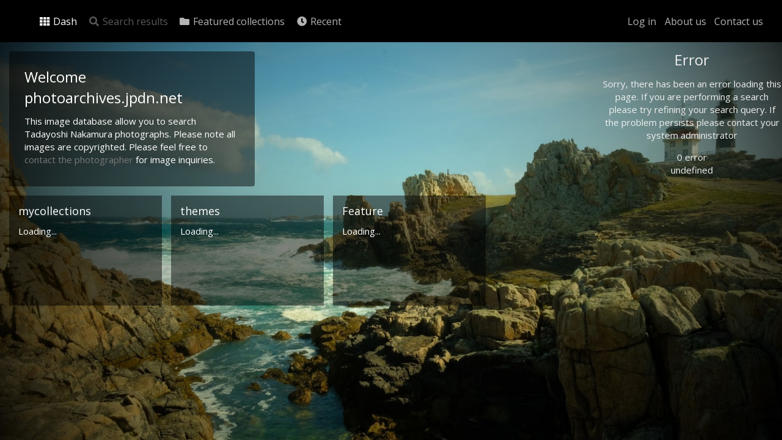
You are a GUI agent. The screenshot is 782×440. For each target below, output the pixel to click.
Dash (57, 21)
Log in (641, 21)
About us (685, 21)
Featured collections (231, 21)
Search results (128, 21)
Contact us (738, 21)
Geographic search (662, 237)
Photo (638, 87)
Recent (319, 21)
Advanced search (658, 252)
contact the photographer (80, 159)
